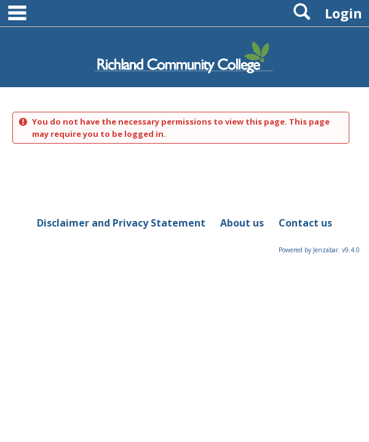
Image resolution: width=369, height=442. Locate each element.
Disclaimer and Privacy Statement (121, 223)
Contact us (305, 223)
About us (242, 223)
